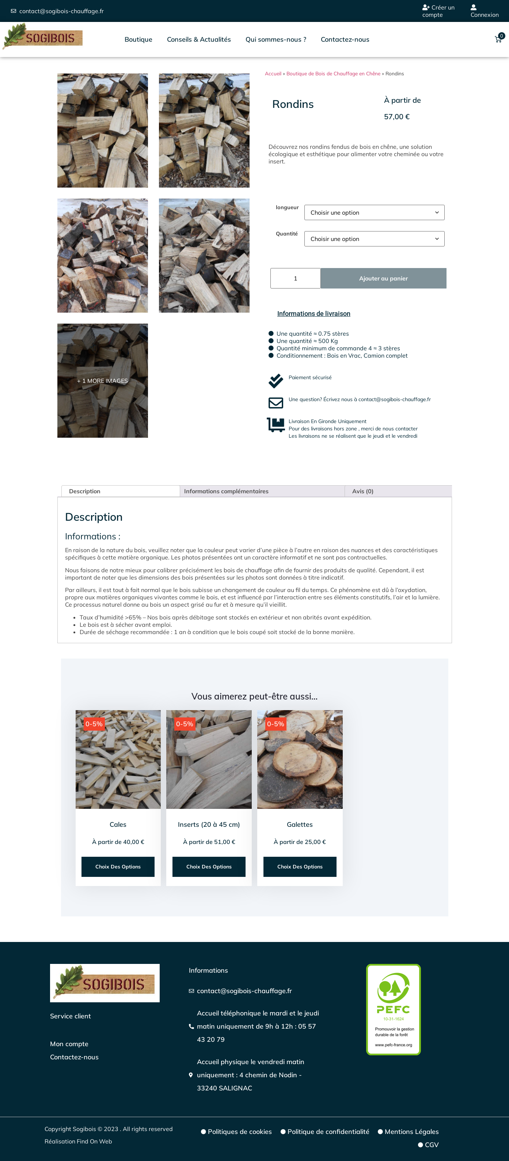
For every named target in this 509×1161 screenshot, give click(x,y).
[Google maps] (254, 1075)
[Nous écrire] (254, 991)
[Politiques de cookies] (236, 1131)
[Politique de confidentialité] (324, 1131)
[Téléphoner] (254, 1026)
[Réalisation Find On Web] (114, 1141)
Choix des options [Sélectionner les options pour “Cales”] (118, 866)
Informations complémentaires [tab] (226, 491)
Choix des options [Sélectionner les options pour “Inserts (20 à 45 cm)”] (209, 866)
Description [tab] (84, 491)
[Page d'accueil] (105, 983)
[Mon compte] (74, 1044)
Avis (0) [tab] (363, 491)
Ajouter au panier (383, 278)
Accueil (273, 73)
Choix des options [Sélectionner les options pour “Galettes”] (300, 866)
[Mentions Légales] (408, 1131)
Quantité (287, 233)
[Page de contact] (74, 1057)
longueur (287, 207)
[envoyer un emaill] (57, 11)
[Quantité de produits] (295, 278)
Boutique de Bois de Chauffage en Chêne (333, 73)
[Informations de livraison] (314, 314)
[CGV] (428, 1144)
